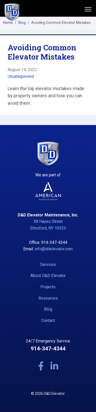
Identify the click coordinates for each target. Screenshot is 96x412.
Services (48, 264)
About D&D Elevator (48, 275)
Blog (22, 23)
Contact (48, 320)
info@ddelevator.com (54, 248)
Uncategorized (21, 76)
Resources (48, 298)
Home (8, 23)
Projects (48, 286)
